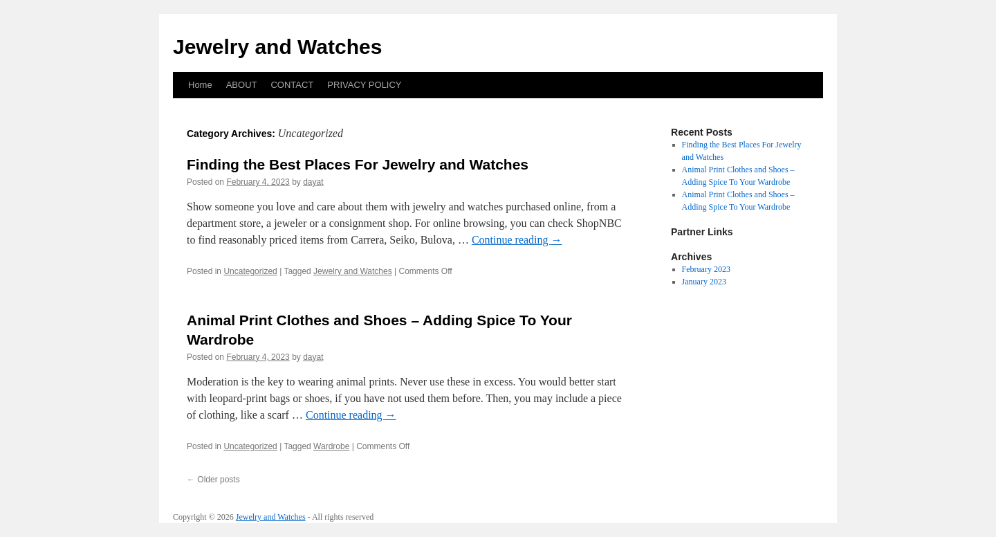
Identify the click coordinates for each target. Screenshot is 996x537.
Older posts (213, 479)
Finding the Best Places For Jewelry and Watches (357, 164)
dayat (313, 182)
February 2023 (706, 269)
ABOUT (241, 85)
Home (200, 85)
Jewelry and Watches (277, 46)
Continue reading (517, 240)
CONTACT (291, 85)
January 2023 (704, 281)
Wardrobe (331, 446)
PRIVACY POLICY (364, 85)
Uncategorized (250, 271)
